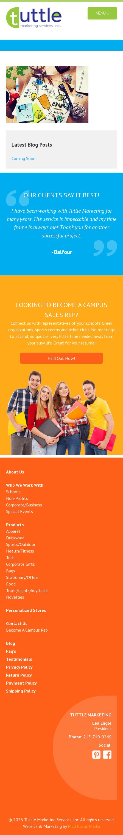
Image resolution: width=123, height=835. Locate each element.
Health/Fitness (20, 551)
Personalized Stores (26, 610)
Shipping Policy (21, 691)
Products (15, 524)
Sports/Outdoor (20, 544)
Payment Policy (21, 683)
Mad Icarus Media (84, 826)
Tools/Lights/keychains (27, 590)
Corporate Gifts (20, 564)
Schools (13, 491)
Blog (10, 643)
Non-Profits (17, 498)
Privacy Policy (19, 667)
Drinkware (15, 537)
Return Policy (19, 675)
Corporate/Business (24, 505)
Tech (10, 557)
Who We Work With (24, 485)
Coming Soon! (24, 158)
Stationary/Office (22, 577)
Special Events (19, 511)
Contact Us (16, 623)
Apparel (13, 531)
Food (11, 584)
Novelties (15, 597)
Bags (10, 570)
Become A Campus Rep (27, 630)
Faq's (11, 651)
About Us (15, 472)
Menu (102, 13)
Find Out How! (61, 358)
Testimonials (19, 659)
